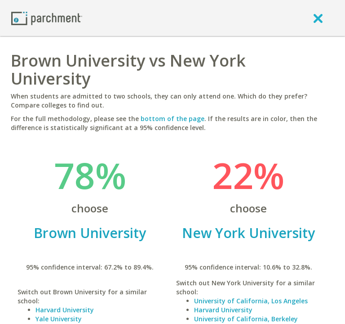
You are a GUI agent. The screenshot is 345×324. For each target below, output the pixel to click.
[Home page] (46, 18)
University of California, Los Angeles (251, 301)
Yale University (58, 319)
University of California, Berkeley (246, 319)
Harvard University (64, 310)
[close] (318, 18)
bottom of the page (172, 118)
